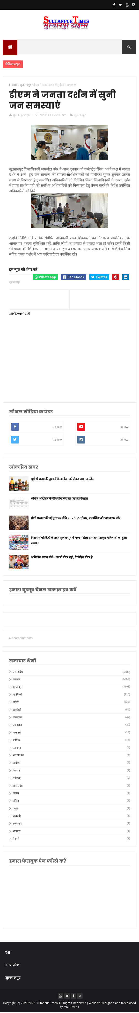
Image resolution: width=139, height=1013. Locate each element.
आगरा (16, 793)
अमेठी (16, 702)
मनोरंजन (17, 778)
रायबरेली (17, 710)
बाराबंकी (17, 816)
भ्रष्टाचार (17, 831)
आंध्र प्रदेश (17, 786)
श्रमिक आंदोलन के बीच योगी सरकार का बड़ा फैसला (59, 499)
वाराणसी (17, 733)
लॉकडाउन (17, 717)
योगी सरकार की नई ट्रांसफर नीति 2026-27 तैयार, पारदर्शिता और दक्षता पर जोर (75, 519)
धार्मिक (16, 740)
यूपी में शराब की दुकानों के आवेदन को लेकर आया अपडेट (62, 479)
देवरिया (16, 771)
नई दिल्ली (17, 695)
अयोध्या (16, 763)
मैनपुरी (16, 839)
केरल (15, 809)
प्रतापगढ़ (17, 748)
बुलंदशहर (17, 824)
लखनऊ (16, 679)
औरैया (16, 801)
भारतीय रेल (18, 755)
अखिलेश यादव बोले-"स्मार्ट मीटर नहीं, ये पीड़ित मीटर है (62, 558)
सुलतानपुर (80, 115)
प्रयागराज (17, 725)
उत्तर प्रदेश (18, 672)
